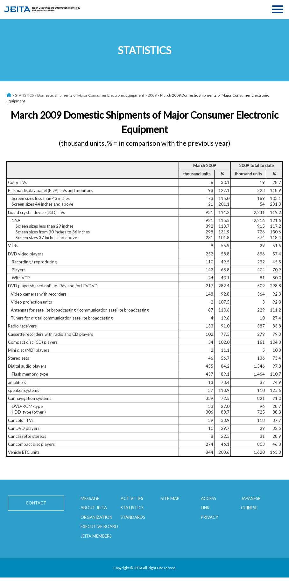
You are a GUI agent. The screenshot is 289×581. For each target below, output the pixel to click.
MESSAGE (90, 498)
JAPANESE (250, 498)
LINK (205, 507)
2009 (152, 95)
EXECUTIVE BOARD (99, 526)
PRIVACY (209, 517)
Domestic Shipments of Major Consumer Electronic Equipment (90, 95)
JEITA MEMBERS (96, 536)
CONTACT (35, 502)
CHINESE (249, 507)
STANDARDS (133, 517)
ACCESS (208, 498)
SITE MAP (170, 498)
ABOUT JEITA (94, 507)
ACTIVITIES (132, 498)
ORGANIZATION (96, 517)
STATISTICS (24, 95)
